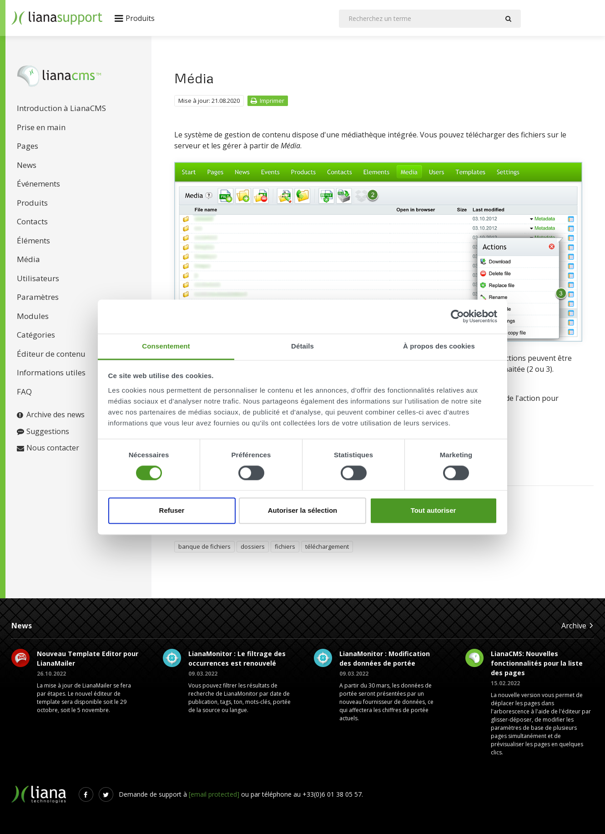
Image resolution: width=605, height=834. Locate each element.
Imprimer (267, 100)
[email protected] (214, 794)
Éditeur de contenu (51, 354)
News (26, 165)
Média (28, 259)
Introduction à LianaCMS (61, 108)
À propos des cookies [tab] (439, 346)
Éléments (33, 240)
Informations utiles (51, 372)
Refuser (172, 511)
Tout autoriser (433, 511)
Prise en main (41, 127)
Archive (577, 625)
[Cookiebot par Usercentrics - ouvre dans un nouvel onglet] (457, 316)
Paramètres (38, 297)
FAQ (24, 391)
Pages (27, 146)
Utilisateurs (38, 278)
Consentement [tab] (166, 346)
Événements (38, 183)
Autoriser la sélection (303, 511)
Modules (33, 316)
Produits (32, 202)
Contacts (32, 221)
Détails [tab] (302, 346)
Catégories (36, 334)
